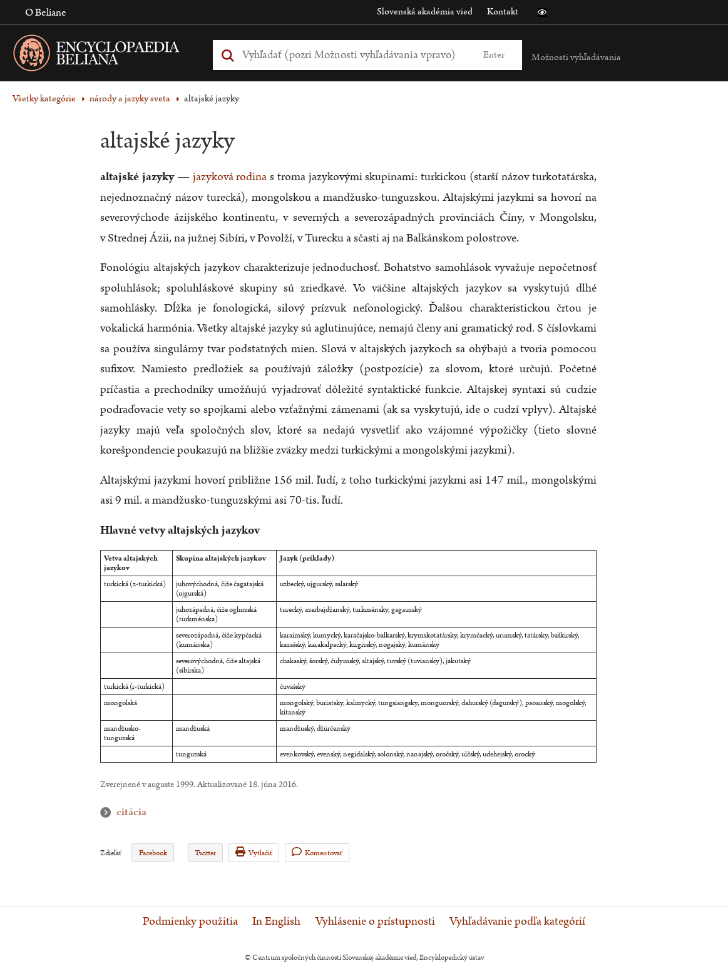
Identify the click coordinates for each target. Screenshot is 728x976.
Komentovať (317, 852)
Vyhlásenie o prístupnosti (375, 921)
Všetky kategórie (44, 98)
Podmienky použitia (190, 921)
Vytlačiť (253, 852)
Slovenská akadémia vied (425, 11)
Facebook (153, 853)
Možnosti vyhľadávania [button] (576, 57)
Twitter (205, 853)
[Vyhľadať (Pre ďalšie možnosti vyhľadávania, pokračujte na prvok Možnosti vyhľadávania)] (353, 55)
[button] (542, 12)
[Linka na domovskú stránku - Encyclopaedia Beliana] (116, 55)
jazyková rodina (230, 176)
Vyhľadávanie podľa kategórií (517, 921)
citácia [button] (108, 812)
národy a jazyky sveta (130, 98)
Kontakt (502, 11)
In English (276, 921)
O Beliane (45, 12)
